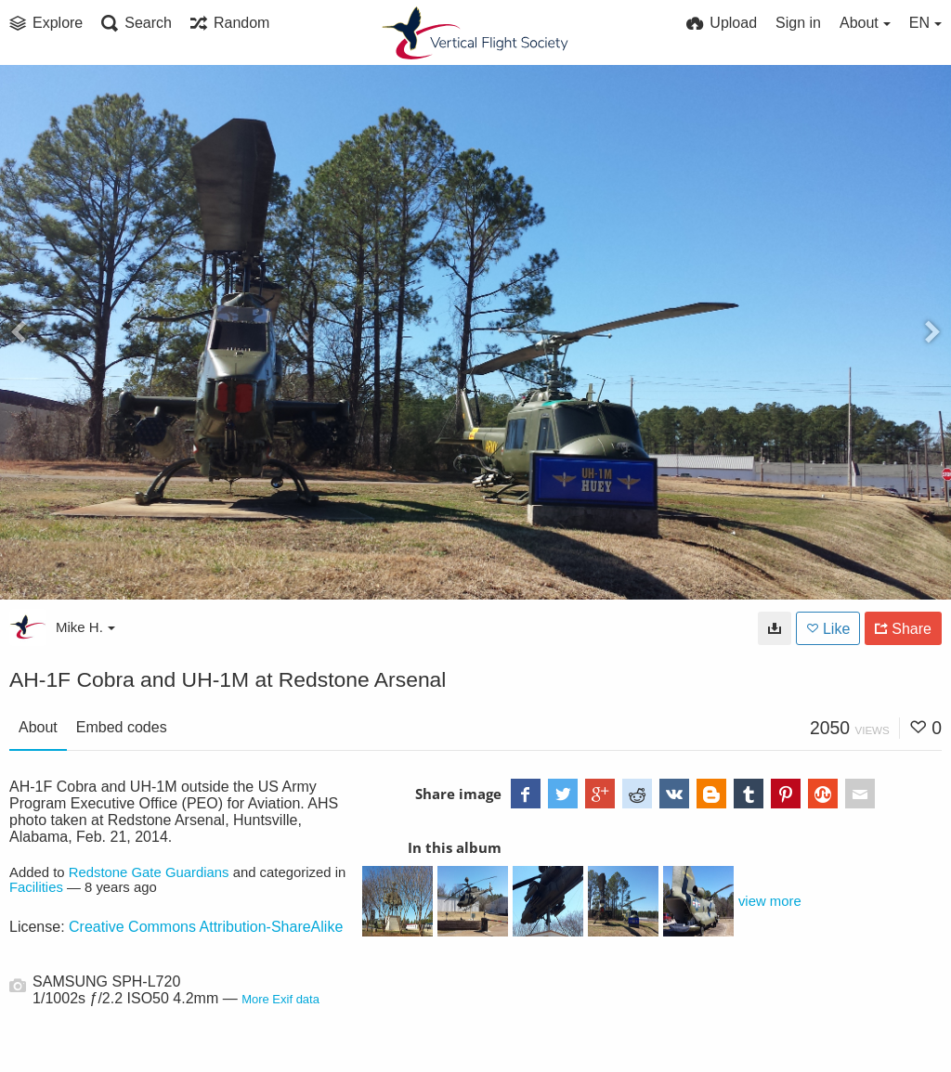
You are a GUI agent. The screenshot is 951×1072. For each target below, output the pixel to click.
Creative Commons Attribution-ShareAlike (206, 927)
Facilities (36, 887)
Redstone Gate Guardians (149, 872)
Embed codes (121, 727)
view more (769, 901)
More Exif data (280, 999)
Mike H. (85, 627)
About (38, 727)
